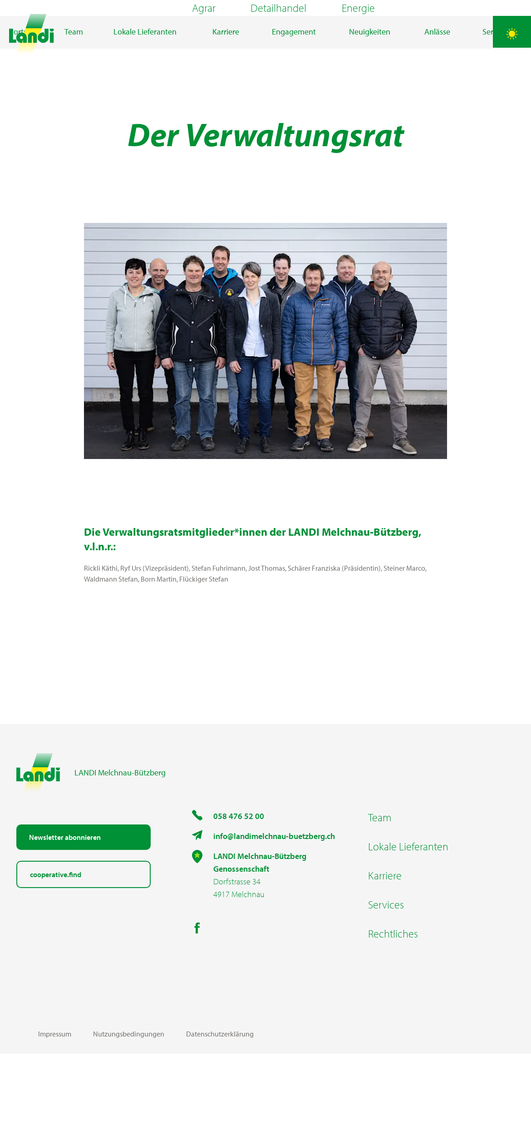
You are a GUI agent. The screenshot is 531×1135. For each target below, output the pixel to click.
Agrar (204, 36)
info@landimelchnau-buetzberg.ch (274, 917)
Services (386, 985)
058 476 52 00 (238, 897)
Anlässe (437, 88)
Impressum (54, 1115)
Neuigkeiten (369, 88)
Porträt (21, 88)
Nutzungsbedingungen (128, 1115)
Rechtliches (393, 1015)
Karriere (225, 88)
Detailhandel (278, 36)
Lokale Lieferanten (145, 88)
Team (73, 88)
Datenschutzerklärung (220, 1115)
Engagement (294, 88)
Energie (358, 36)
